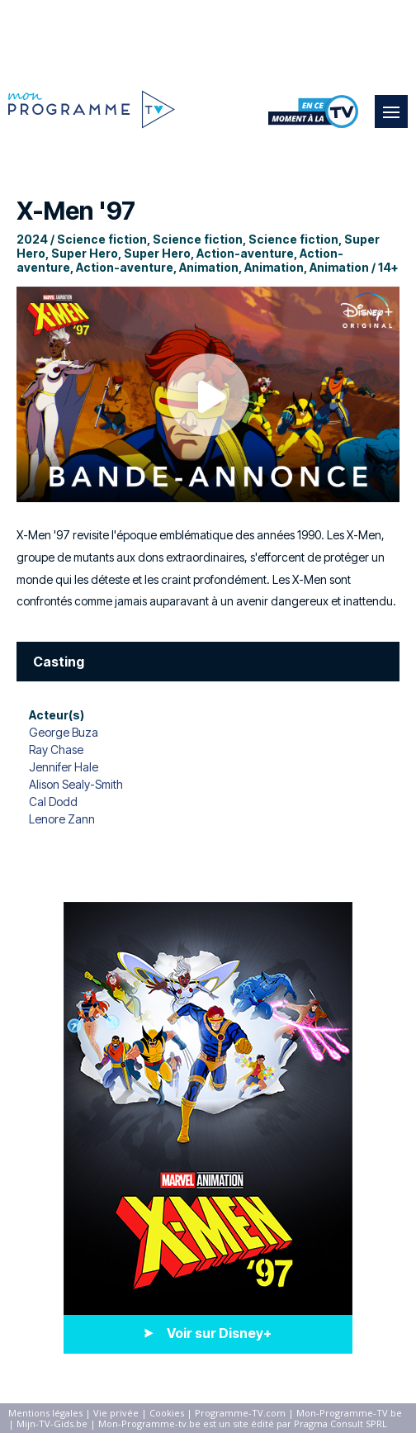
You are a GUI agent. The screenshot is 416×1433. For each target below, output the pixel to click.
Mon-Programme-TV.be (349, 1413)
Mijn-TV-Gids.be (52, 1423)
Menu (395, 104)
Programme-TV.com (240, 1413)
